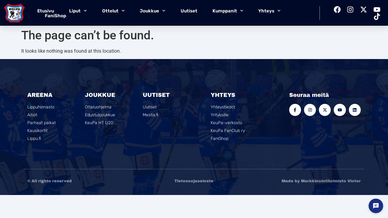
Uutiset (189, 11)
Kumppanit (227, 11)
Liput (78, 11)
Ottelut (113, 11)
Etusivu (45, 11)
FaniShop (55, 16)
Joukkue (153, 11)
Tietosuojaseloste (193, 181)
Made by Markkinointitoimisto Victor (321, 181)
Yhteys (269, 11)
